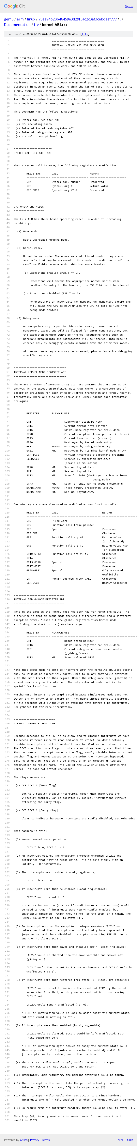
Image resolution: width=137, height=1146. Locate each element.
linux (31, 19)
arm (20, 19)
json (130, 1139)
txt (120, 1139)
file (85, 34)
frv (36, 24)
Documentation (17, 24)
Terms (45, 1140)
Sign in (129, 6)
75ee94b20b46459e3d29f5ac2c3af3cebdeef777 (77, 19)
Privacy (34, 1140)
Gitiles (24, 1140)
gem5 (8, 19)
